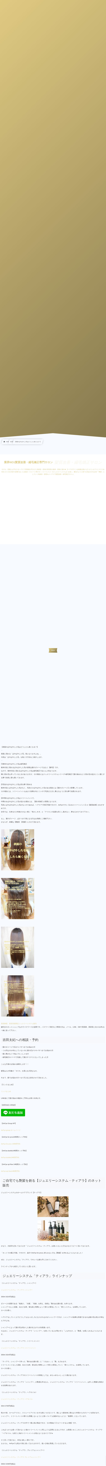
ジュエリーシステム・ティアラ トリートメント (18, 1350)
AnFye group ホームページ (10, 1132)
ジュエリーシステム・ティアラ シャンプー (17, 1292)
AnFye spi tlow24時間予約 (10, 1173)
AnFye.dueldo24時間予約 (10, 1159)
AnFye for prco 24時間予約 (10, 1145)
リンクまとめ (6, 1093)
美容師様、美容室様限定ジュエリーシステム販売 (19, 1025)
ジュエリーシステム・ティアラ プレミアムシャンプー (21, 1459)
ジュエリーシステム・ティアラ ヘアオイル (17, 1401)
